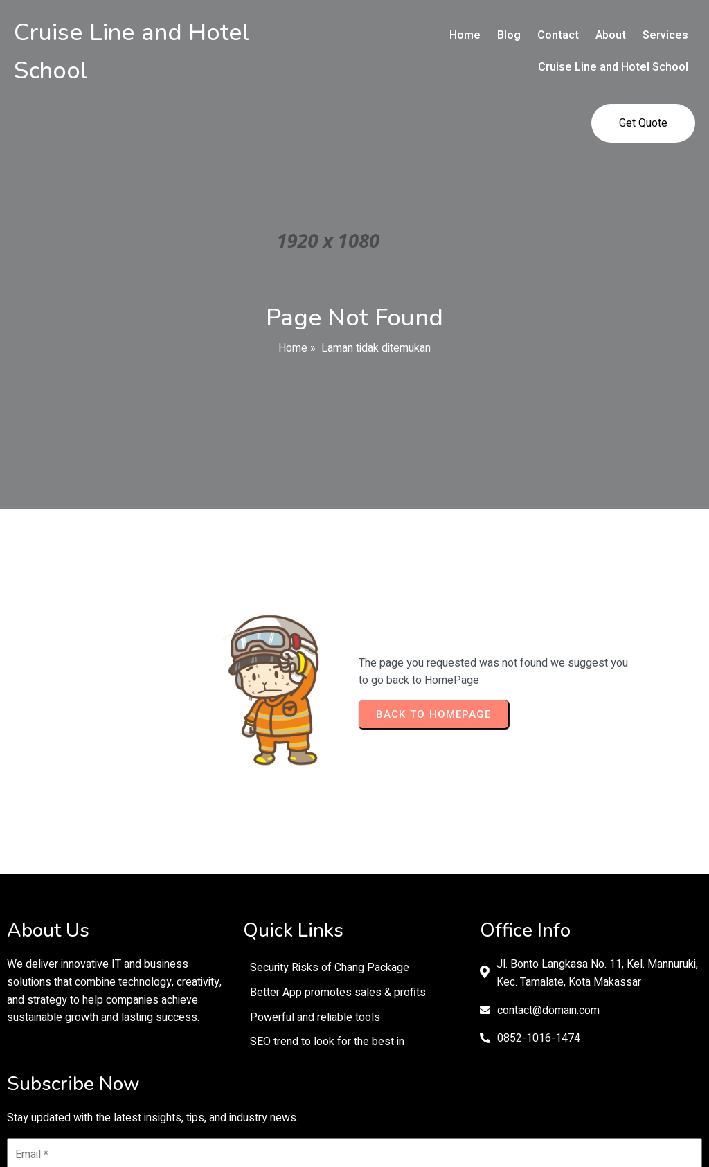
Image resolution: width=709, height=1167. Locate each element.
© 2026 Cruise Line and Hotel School (354, 1107)
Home (292, 297)
